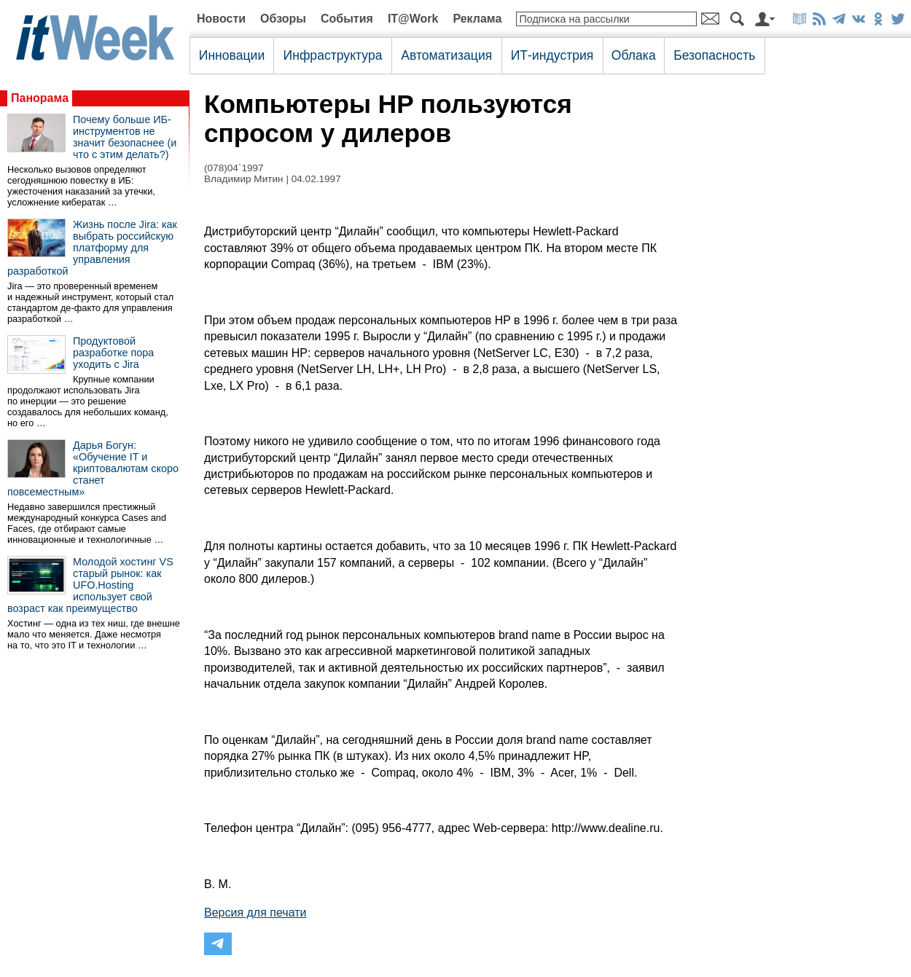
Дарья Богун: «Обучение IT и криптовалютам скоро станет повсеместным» (93, 468)
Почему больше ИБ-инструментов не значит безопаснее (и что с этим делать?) (124, 137)
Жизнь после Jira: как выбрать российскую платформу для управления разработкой (92, 248)
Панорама (40, 98)
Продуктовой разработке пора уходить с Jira (113, 352)
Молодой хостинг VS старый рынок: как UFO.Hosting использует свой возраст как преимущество (90, 585)
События (347, 18)
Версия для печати (255, 912)
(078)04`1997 (234, 167)
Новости (221, 18)
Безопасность (714, 55)
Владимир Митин (244, 178)
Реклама (477, 18)
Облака (633, 55)
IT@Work (413, 18)
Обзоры (283, 18)
